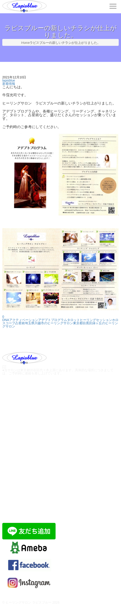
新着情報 (8, 83)
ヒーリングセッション (96, 320)
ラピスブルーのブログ (29, 554)
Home (25, 42)
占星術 (20, 323)
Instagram (29, 589)
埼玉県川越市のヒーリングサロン (49, 323)
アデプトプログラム (52, 320)
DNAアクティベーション (20, 320)
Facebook (29, 571)
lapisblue (8, 80)
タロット (73, 320)
